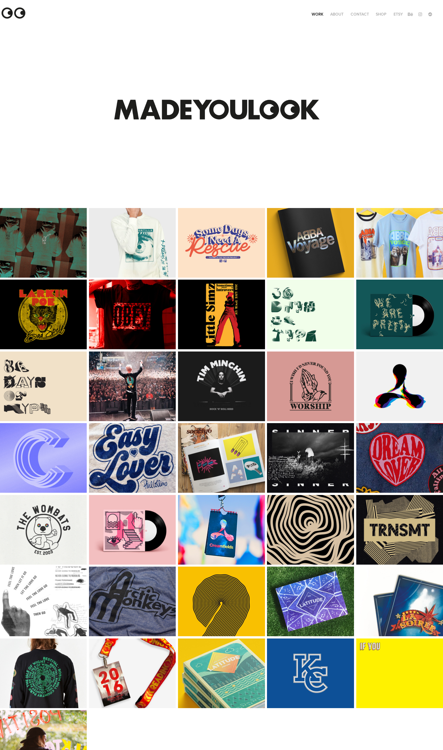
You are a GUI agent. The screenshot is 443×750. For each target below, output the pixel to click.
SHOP (381, 14)
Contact (360, 14)
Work (317, 14)
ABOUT (337, 14)
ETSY (398, 14)
